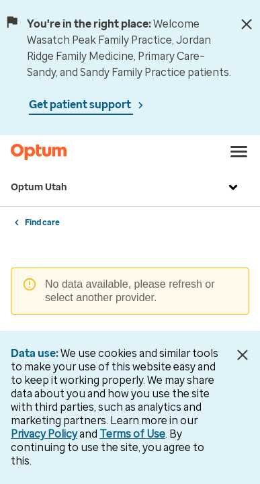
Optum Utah (126, 187)
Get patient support (81, 104)
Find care (42, 222)
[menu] (239, 152)
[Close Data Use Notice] (242, 355)
